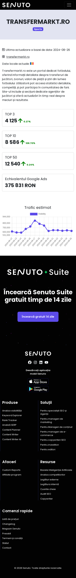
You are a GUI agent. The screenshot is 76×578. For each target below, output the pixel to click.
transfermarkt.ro (18, 57)
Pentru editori (47, 449)
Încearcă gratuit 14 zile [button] (38, 317)
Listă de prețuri (10, 519)
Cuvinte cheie (48, 489)
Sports (38, 29)
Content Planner (11, 429)
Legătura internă (49, 484)
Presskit (6, 533)
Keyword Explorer (12, 415)
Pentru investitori (49, 444)
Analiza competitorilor (52, 474)
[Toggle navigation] (69, 4)
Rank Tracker (9, 420)
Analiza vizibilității (12, 410)
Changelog (8, 524)
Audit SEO (45, 494)
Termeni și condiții (12, 538)
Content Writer (10, 434)
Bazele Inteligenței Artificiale (56, 470)
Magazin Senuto (11, 528)
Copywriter (46, 498)
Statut (5, 543)
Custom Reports (11, 470)
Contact (6, 547)
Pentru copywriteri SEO (53, 440)
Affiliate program (11, 474)
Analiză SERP (9, 425)
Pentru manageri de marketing (51, 420)
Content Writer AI (11, 439)
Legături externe (49, 479)
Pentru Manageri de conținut (56, 427)
